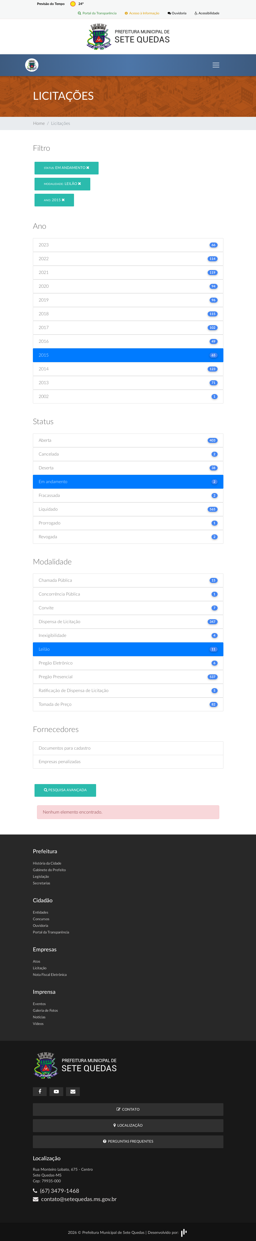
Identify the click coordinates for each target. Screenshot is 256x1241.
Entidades (40, 912)
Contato (128, 1109)
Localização (128, 1125)
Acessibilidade (207, 13)
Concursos (41, 919)
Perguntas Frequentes (128, 1141)
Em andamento (66, 168)
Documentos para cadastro (65, 748)
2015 (54, 200)
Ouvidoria (177, 13)
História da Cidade (47, 863)
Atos (36, 961)
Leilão (62, 184)
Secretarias (41, 883)
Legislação (41, 877)
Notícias (39, 1017)
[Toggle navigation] (216, 65)
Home (39, 123)
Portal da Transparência (97, 13)
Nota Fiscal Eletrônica (50, 975)
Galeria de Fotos (45, 1011)
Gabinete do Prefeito (49, 870)
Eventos (39, 1004)
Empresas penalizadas (60, 762)
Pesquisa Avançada (65, 790)
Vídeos (38, 1024)
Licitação (39, 968)
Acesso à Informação (142, 13)
